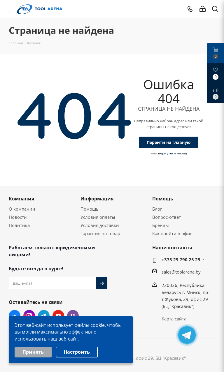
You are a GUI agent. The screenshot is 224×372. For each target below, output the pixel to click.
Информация (96, 198)
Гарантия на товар (100, 233)
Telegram (44, 316)
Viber (73, 316)
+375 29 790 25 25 (181, 259)
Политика (19, 225)
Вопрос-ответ (166, 217)
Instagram (29, 316)
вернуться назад (172, 153)
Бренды (160, 225)
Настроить (77, 354)
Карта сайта (174, 319)
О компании (22, 209)
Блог (157, 209)
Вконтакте (14, 316)
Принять (33, 354)
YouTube (58, 316)
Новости (18, 217)
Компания (21, 198)
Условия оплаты (97, 217)
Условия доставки (99, 225)
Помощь (89, 209)
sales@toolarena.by (181, 272)
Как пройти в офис (172, 233)
